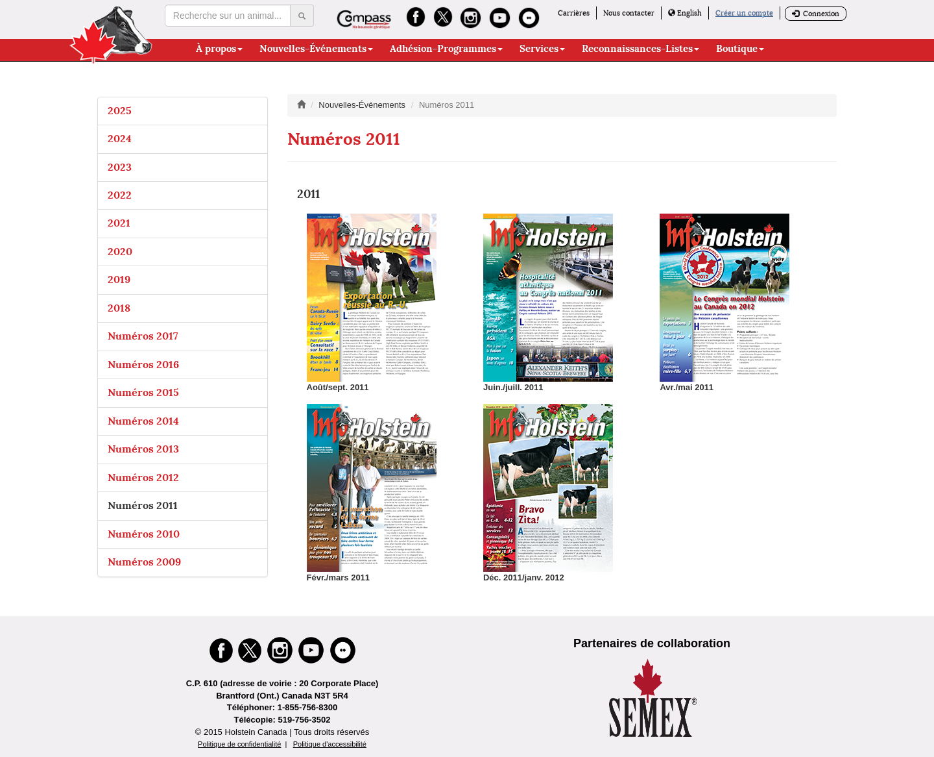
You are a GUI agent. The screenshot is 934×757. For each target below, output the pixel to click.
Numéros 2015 (143, 392)
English (685, 13)
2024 (120, 138)
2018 (119, 308)
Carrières (574, 13)
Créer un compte (744, 13)
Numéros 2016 (143, 364)
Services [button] (542, 48)
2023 (120, 167)
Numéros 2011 (143, 505)
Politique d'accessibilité (329, 744)
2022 (120, 195)
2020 (120, 251)
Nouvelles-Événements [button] (316, 48)
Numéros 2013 (143, 449)
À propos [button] (219, 48)
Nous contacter (628, 13)
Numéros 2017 (143, 336)
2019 (119, 279)
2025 (120, 111)
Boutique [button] (740, 48)
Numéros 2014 (143, 421)
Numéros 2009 (144, 562)
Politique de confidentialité (239, 744)
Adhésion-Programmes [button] (446, 48)
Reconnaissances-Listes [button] (640, 48)
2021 (119, 223)
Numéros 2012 (143, 477)
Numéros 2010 (144, 534)
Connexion (815, 13)
